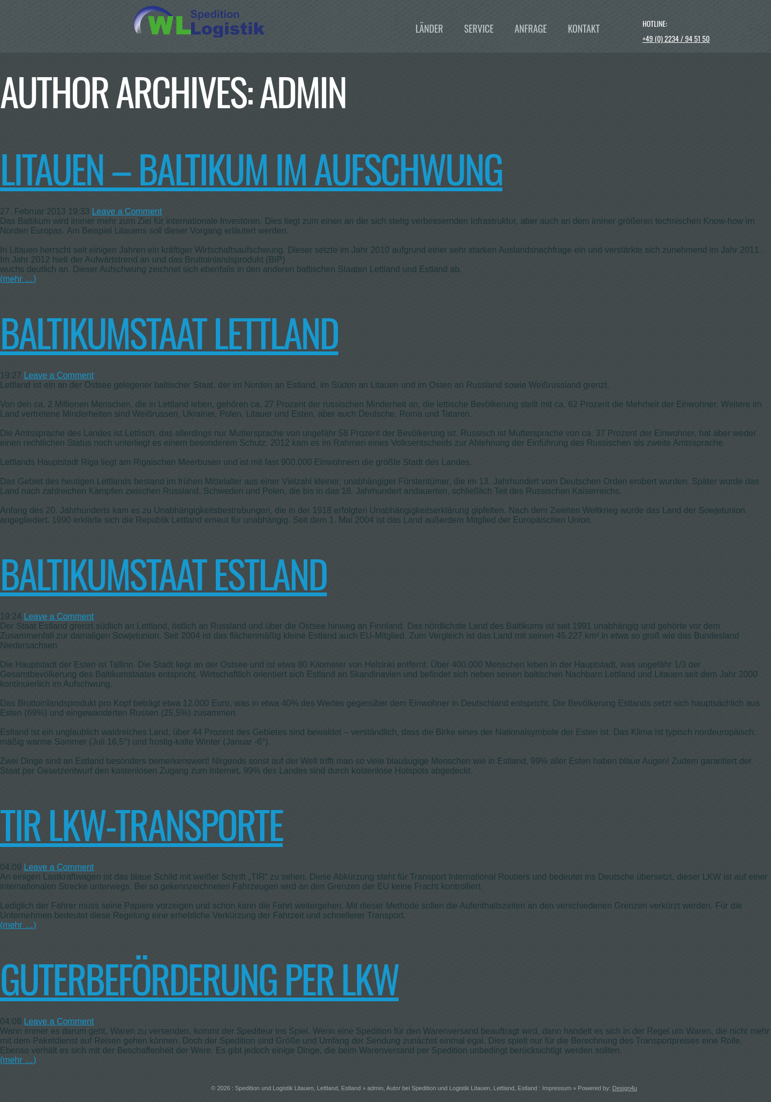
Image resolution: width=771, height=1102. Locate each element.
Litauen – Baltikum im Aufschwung (251, 168)
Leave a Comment (127, 211)
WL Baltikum (249, 22)
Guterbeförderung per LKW (199, 978)
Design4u (625, 1088)
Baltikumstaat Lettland (169, 332)
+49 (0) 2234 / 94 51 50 (676, 38)
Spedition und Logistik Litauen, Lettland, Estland (298, 1088)
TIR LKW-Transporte (141, 823)
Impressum (556, 1088)
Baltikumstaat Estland (163, 573)
